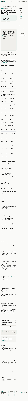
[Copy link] (4, 340)
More (19, 1)
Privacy (16, 399)
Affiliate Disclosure (21, 399)
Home (1, 6)
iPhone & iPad (7, 1)
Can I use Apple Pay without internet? (6, 326)
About (24, 399)
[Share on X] (3, 339)
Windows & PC (14, 1)
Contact (26, 399)
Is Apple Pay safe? (4, 324)
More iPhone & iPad (14, 345)
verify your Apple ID (12, 312)
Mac (17, 1)
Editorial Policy (13, 399)
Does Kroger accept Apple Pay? (5, 320)
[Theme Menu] (26, 1)
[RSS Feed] (22, 392)
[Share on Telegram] (6, 339)
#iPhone (5, 21)
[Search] (23, 1)
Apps (11, 1)
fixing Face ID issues (4, 62)
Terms (18, 399)
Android (9, 1)
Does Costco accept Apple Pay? (5, 318)
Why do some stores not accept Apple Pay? (7, 322)
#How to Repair (8, 21)
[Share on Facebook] (10, 339)
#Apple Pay (2, 21)
